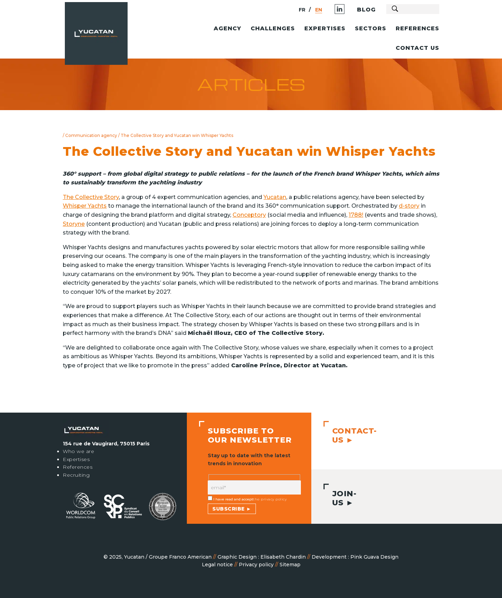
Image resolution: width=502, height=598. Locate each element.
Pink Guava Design (374, 557)
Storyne (74, 224)
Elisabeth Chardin (283, 557)
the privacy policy (270, 499)
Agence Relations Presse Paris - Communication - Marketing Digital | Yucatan (115, 37)
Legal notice (217, 564)
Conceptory (249, 215)
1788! (356, 215)
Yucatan (275, 197)
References (77, 467)
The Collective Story (91, 197)
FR (285, 10)
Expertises (76, 459)
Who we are (78, 451)
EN (301, 10)
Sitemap (290, 564)
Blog (349, 9)
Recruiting (76, 475)
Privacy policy (256, 564)
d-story (409, 205)
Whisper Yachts (85, 205)
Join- (342, 498)
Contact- (352, 435)
